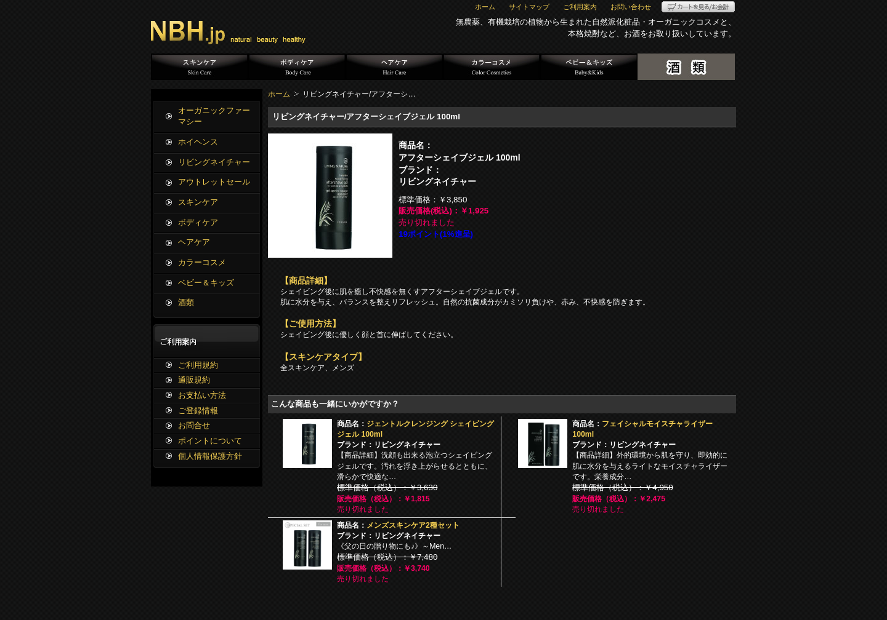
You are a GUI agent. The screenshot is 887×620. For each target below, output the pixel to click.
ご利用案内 (580, 6)
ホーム (485, 6)
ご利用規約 (198, 365)
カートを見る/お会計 (698, 6)
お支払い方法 (202, 395)
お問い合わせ (630, 6)
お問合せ (194, 425)
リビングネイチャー (214, 162)
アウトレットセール (214, 181)
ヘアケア (394, 67)
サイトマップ (529, 6)
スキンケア (199, 67)
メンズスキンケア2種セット (413, 525)
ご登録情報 (198, 410)
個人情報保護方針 (210, 456)
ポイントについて (210, 440)
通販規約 (194, 379)
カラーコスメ (491, 67)
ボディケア (297, 67)
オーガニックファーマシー (214, 116)
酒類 (686, 67)
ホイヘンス (198, 141)
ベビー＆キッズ (589, 67)
